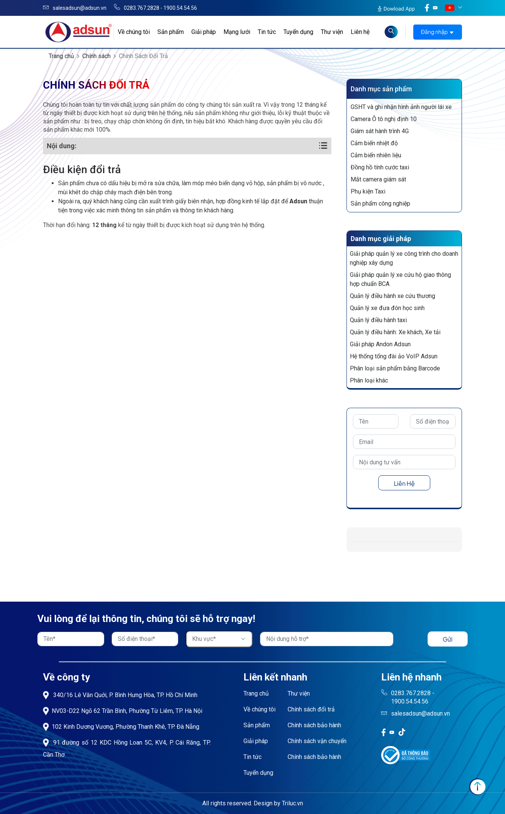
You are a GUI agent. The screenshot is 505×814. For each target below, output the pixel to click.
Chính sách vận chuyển (317, 741)
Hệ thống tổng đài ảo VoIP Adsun (393, 356)
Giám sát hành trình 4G (380, 131)
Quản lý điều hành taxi (378, 320)
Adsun (298, 201)
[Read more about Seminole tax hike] (391, 32)
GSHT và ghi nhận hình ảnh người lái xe (401, 107)
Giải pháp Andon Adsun (380, 344)
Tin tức (267, 31)
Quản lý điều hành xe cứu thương (392, 295)
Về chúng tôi (134, 31)
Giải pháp (203, 31)
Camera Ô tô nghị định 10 (384, 119)
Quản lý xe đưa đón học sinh (387, 308)
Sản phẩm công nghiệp (380, 203)
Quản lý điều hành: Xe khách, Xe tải (395, 332)
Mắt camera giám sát (378, 179)
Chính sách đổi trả (311, 709)
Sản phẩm (170, 31)
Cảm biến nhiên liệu (376, 155)
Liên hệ (360, 31)
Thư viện (332, 31)
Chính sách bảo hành (314, 725)
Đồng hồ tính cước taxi (380, 167)
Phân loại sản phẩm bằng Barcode (395, 368)
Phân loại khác (369, 380)
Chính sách (96, 56)
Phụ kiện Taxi (368, 191)
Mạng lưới (236, 31)
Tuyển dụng (298, 31)
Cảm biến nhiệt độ (374, 143)
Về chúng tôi (259, 709)
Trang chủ (61, 56)
